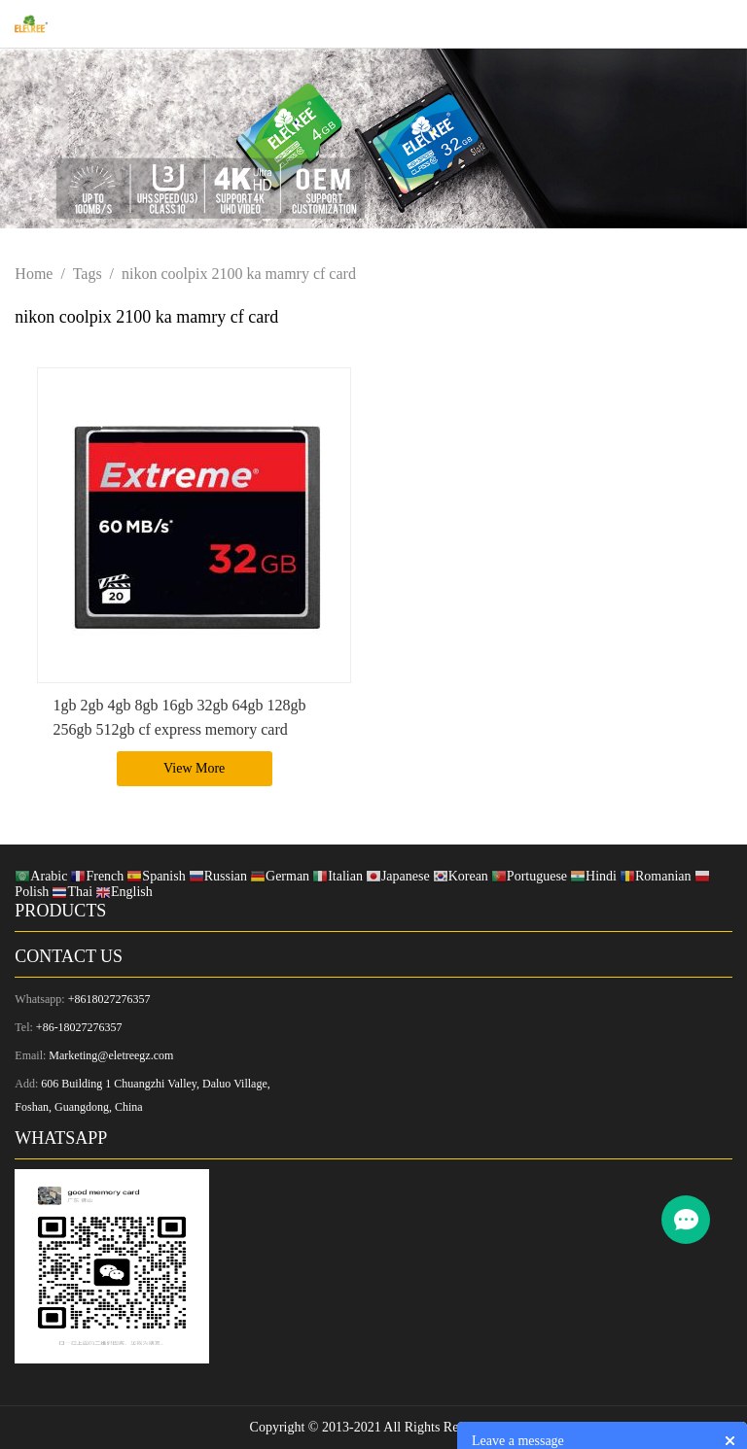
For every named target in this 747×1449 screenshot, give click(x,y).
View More (194, 768)
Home (34, 273)
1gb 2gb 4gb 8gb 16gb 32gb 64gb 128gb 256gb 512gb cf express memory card (179, 717)
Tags (87, 273)
